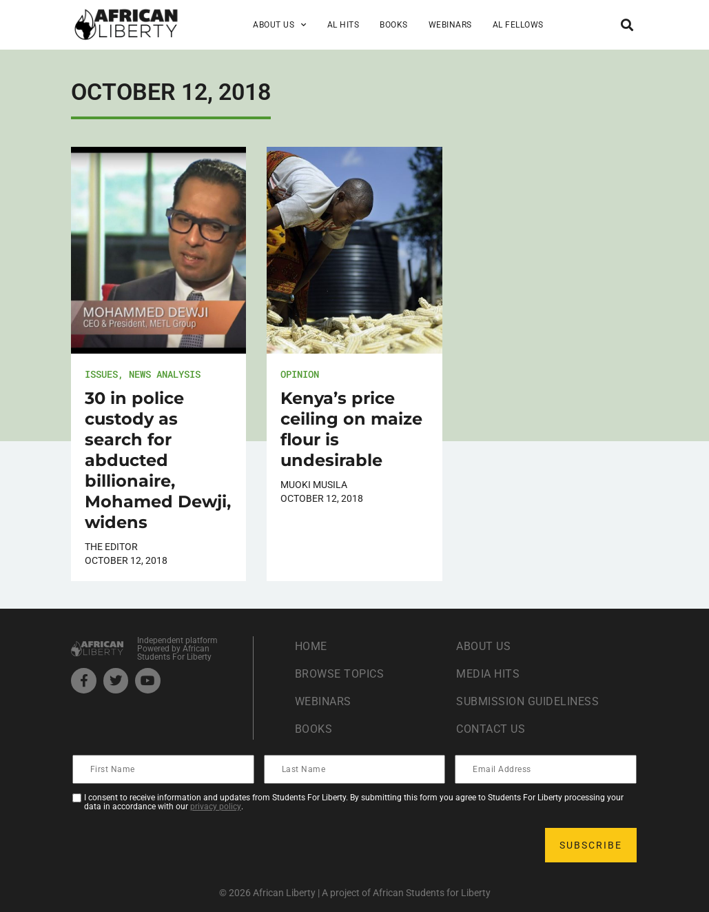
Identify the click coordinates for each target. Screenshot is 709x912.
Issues (101, 374)
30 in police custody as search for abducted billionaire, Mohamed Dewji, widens (158, 460)
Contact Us (490, 729)
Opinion (299, 374)
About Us (280, 24)
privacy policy (215, 806)
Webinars (450, 25)
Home (311, 646)
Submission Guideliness (527, 701)
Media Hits (488, 673)
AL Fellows (518, 25)
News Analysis (165, 374)
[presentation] (178, 845)
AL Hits (343, 25)
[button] (626, 24)
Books (394, 25)
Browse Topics (339, 673)
